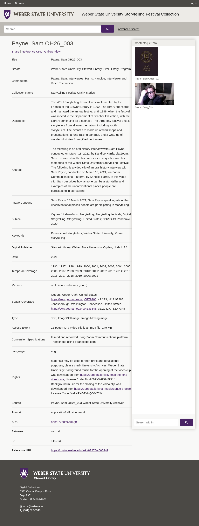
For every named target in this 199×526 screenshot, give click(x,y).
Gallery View (52, 51)
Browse (19, 3)
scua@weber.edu (31, 506)
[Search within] (156, 422)
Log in (193, 3)
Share (15, 51)
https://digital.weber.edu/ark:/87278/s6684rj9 (79, 450)
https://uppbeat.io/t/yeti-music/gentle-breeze (102, 388)
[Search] (52, 29)
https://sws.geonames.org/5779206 (73, 299)
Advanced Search (129, 29)
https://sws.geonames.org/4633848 (73, 308)
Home (7, 3)
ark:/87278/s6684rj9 (64, 421)
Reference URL (32, 51)
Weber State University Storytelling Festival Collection (130, 14)
